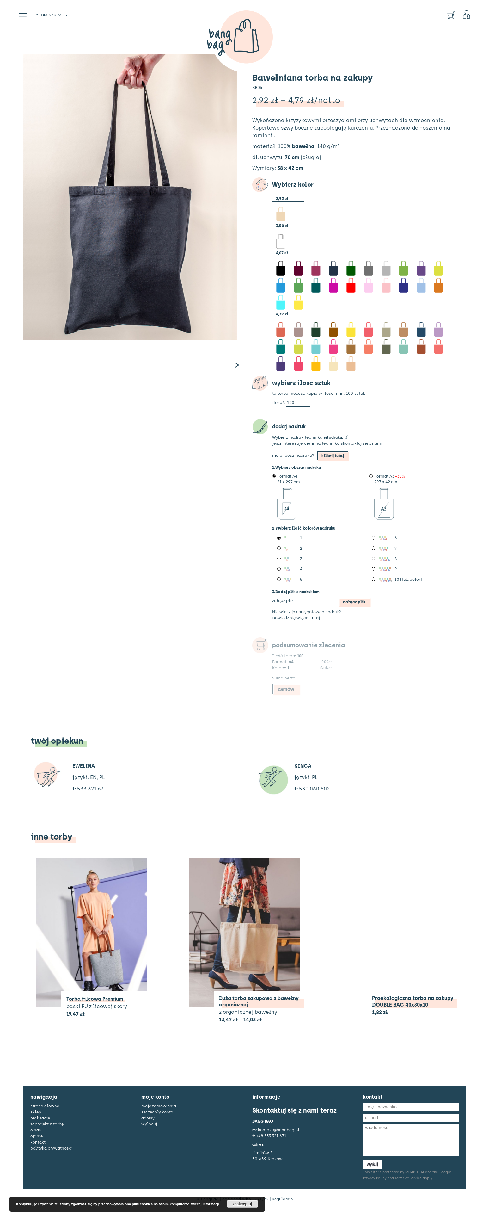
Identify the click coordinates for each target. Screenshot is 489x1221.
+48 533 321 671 (272, 1146)
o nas (35, 1140)
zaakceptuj (242, 1204)
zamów (286, 699)
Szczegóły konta (157, 1122)
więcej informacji (205, 1204)
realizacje (40, 1128)
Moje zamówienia (159, 1116)
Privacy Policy (375, 1189)
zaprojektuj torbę (47, 1134)
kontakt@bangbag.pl (279, 1140)
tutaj (317, 627)
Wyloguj (149, 1134)
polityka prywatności (51, 1158)
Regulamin (283, 1210)
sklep (35, 1122)
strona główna (45, 1116)
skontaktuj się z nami (362, 449)
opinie (36, 1146)
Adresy (148, 1128)
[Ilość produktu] (298, 409)
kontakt (38, 1152)
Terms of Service (408, 1189)
